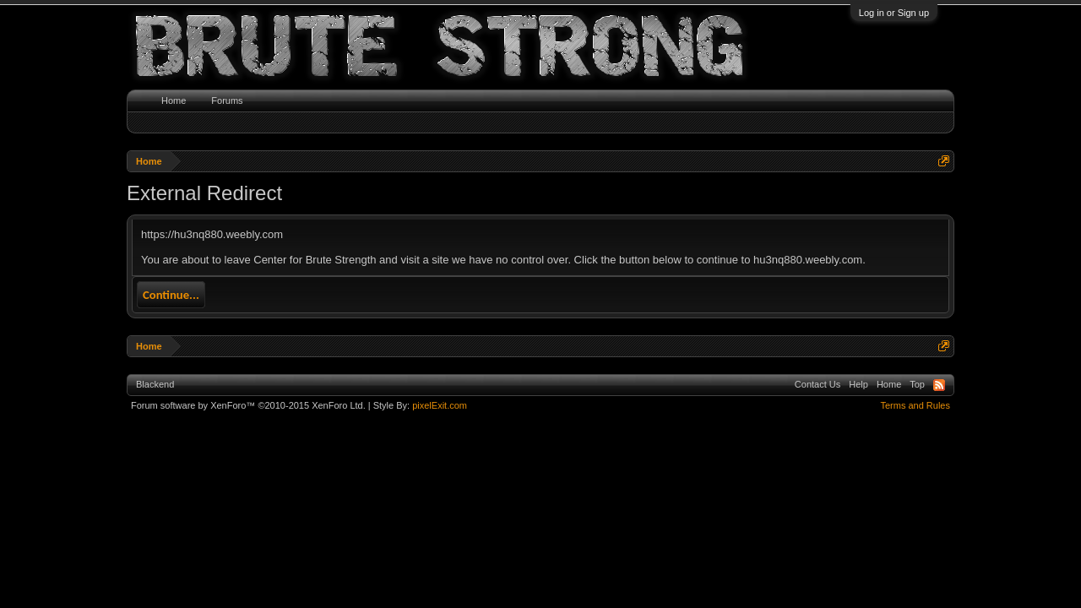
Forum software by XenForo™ (248, 405)
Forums (226, 100)
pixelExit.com (439, 405)
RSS (939, 385)
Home (173, 100)
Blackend (155, 384)
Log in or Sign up (894, 13)
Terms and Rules (915, 405)
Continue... (171, 294)
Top (917, 384)
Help (858, 384)
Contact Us (817, 384)
